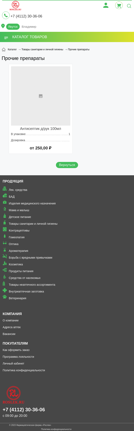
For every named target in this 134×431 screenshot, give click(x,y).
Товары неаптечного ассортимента (32, 284)
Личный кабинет (13, 363)
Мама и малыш (19, 210)
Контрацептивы (19, 230)
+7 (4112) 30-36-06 (26, 16)
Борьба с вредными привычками (30, 257)
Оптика (13, 244)
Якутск (13, 26)
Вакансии (9, 334)
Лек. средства (18, 189)
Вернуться (67, 165)
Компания (12, 314)
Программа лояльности (18, 356)
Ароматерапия (18, 250)
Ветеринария (17, 298)
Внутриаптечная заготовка (26, 291)
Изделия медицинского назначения (32, 203)
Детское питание (20, 217)
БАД (12, 196)
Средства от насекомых (25, 278)
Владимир (29, 26)
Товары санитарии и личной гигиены (33, 223)
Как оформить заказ (16, 350)
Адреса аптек (11, 327)
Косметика (16, 264)
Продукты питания (21, 271)
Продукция (13, 181)
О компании (10, 320)
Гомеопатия (17, 237)
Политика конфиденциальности (24, 370)
